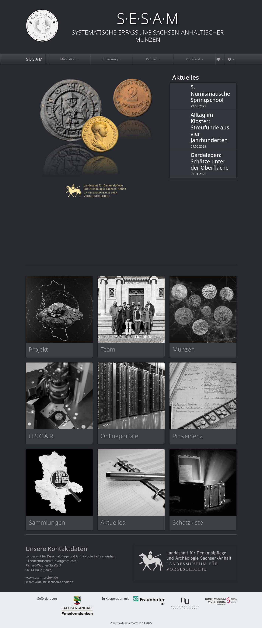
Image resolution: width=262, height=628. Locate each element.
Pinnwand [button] (193, 59)
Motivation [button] (68, 59)
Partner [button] (151, 59)
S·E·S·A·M (34, 59)
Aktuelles (185, 77)
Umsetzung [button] (109, 59)
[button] (220, 59)
